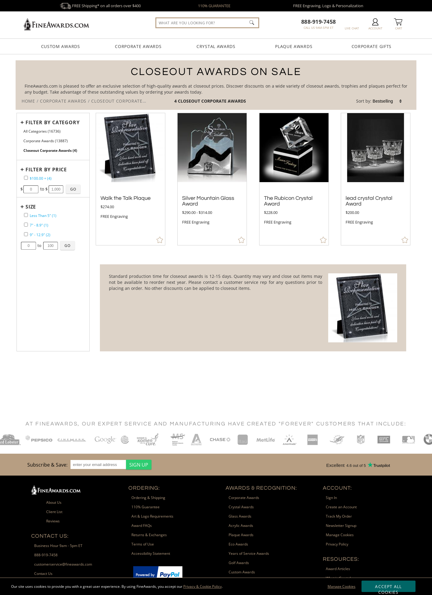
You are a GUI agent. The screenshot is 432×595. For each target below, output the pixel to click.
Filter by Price (46, 169)
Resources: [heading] (341, 559)
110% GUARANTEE (214, 5)
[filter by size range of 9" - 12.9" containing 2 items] (25, 234)
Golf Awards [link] (239, 562)
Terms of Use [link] (142, 544)
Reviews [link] (53, 521)
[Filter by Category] (51, 122)
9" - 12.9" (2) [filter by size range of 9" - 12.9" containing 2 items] (40, 234)
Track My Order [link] (339, 516)
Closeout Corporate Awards (212, 101)
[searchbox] (207, 22)
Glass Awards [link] (240, 516)
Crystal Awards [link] (241, 506)
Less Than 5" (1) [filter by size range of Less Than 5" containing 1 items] (43, 215)
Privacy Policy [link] (337, 544)
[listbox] (388, 101)
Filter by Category (53, 122)
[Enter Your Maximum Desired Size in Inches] (50, 246)
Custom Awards (60, 46)
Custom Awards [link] (242, 572)
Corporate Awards (138, 46)
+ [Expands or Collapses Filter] (22, 122)
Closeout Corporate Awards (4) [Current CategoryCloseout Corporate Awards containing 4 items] (50, 150)
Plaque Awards (293, 46)
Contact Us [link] (43, 573)
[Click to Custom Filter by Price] (73, 189)
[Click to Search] (251, 22)
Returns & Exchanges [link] (149, 534)
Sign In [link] (331, 497)
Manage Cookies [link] (340, 534)
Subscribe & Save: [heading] (47, 464)
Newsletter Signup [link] (341, 525)
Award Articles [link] (338, 568)
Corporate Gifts (372, 46)
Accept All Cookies (388, 588)
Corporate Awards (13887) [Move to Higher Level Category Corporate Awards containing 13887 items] (45, 140)
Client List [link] (54, 511)
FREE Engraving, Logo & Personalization (328, 5)
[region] (88, 465)
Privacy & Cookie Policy (202, 586)
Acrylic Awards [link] (241, 525)
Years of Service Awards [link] (249, 553)
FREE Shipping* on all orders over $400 (100, 5)
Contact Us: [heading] (50, 536)
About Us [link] (54, 502)
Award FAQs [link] (141, 525)
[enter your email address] (98, 464)
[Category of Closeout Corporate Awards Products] (216, 85)
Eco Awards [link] (238, 544)
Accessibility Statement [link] (150, 553)
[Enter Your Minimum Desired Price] (30, 189)
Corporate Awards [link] (244, 497)
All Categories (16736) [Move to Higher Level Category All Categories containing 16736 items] (42, 131)
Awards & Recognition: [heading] (261, 488)
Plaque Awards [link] (241, 534)
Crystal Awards (216, 46)
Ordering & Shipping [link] (148, 497)
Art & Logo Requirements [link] (152, 516)
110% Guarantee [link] (145, 506)
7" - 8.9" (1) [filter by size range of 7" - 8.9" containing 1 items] (39, 225)
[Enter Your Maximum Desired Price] (56, 189)
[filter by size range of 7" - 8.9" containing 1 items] (25, 225)
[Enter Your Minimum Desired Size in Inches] (28, 246)
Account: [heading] (337, 488)
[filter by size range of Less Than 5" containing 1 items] (25, 215)
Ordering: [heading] (144, 488)
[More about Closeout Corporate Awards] (253, 307)
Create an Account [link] (341, 506)
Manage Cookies (342, 586)
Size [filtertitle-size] (31, 206)
